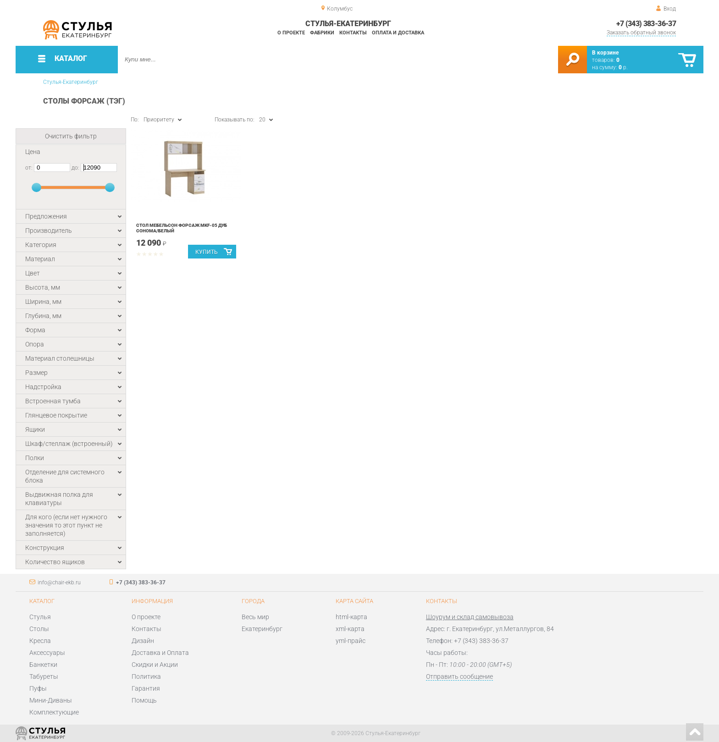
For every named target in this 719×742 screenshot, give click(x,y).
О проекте (291, 33)
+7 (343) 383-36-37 (646, 23)
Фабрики (322, 33)
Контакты (353, 33)
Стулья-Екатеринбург (70, 82)
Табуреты (43, 676)
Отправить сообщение (459, 676)
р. (623, 67)
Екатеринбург (262, 628)
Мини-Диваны (50, 700)
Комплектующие (54, 712)
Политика (146, 676)
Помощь (144, 700)
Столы (39, 628)
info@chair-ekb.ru (59, 582)
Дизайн (143, 640)
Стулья (40, 617)
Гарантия (146, 688)
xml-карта (350, 628)
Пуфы (38, 688)
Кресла (40, 640)
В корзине (605, 52)
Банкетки (43, 664)
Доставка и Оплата (160, 652)
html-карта (351, 617)
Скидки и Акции (155, 664)
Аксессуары (47, 652)
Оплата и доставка (398, 33)
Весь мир (255, 617)
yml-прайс (350, 640)
